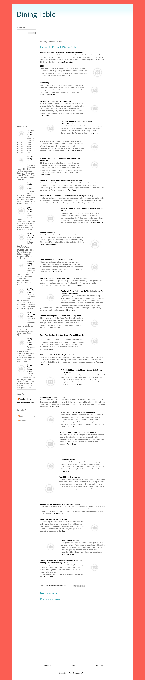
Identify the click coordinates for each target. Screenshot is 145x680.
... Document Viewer (52, 327)
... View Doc (70, 75)
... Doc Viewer (93, 133)
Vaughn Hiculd (25, 399)
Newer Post (46, 665)
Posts (21, 416)
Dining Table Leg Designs (31, 314)
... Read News (70, 310)
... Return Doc (50, 95)
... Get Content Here (96, 223)
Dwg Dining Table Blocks (29, 186)
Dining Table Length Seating (30, 368)
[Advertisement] (72, 22)
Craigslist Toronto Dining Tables (30, 133)
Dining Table (36, 15)
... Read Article (67, 62)
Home (73, 665)
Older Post (99, 665)
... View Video (71, 190)
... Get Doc (61, 531)
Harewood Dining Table (31, 158)
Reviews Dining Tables (30, 264)
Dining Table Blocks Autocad (30, 342)
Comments (23, 421)
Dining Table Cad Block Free (31, 235)
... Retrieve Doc (57, 271)
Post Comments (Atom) (77, 673)
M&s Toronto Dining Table (30, 210)
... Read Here (45, 115)
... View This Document (73, 151)
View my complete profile (26, 402)
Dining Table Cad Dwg (31, 290)
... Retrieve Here (77, 384)
